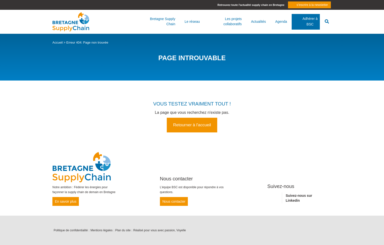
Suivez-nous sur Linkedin (299, 198)
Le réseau (192, 21)
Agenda (281, 21)
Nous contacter (173, 201)
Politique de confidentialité (71, 230)
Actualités (258, 21)
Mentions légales (101, 230)
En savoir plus (65, 201)
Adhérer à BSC (309, 21)
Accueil (57, 42)
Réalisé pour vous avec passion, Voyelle (159, 230)
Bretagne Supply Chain (162, 21)
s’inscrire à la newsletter (312, 5)
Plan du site (123, 230)
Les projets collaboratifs (232, 21)
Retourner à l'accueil (192, 125)
